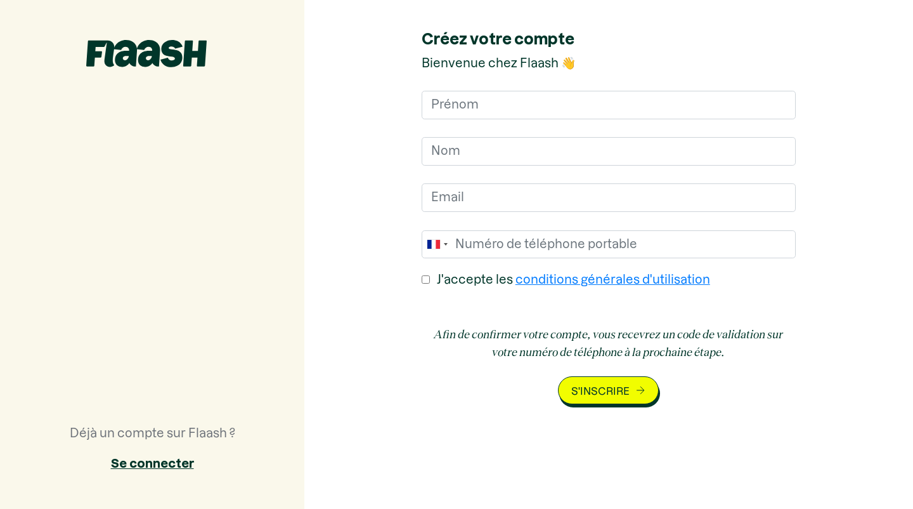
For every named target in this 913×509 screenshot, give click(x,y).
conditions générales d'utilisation (612, 279)
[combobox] (436, 244)
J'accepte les (573, 279)
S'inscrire (600, 391)
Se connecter (152, 463)
